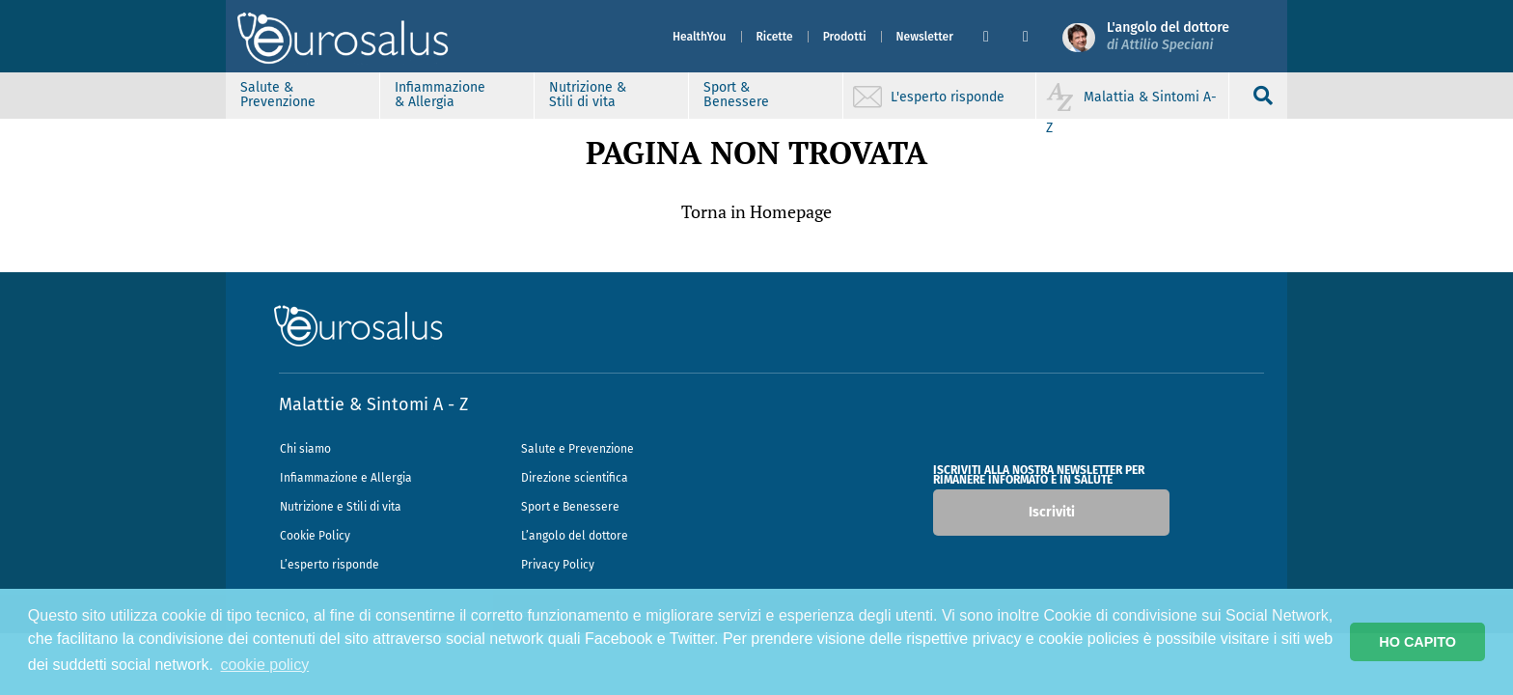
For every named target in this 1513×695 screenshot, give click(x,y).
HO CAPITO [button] (1417, 642)
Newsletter (924, 36)
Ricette (774, 36)
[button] (995, 36)
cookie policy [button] (265, 664)
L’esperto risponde (329, 564)
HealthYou (700, 36)
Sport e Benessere (570, 507)
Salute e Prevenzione (577, 449)
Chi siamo (305, 449)
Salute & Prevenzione (278, 94)
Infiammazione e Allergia (346, 478)
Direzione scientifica (574, 478)
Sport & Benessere (736, 94)
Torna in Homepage (756, 211)
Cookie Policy (315, 535)
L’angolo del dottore (574, 535)
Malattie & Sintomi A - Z (373, 404)
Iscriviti (1052, 512)
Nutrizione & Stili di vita (587, 94)
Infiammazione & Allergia (440, 94)
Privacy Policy (557, 564)
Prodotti (845, 36)
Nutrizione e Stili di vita (340, 507)
